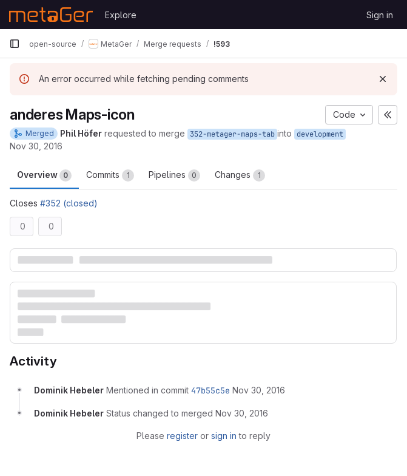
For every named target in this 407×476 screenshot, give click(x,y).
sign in (224, 435)
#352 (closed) (69, 203)
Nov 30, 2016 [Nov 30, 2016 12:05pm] (36, 146)
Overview (44, 175)
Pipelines (174, 175)
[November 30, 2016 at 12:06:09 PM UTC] (258, 390)
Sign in (379, 15)
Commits (110, 175)
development (320, 134)
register (182, 435)
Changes (240, 175)
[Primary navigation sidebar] (14, 43)
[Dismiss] (382, 79)
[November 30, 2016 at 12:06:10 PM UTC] (241, 413)
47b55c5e (210, 390)
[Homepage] (51, 14)
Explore (120, 15)
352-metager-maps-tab (232, 134)
